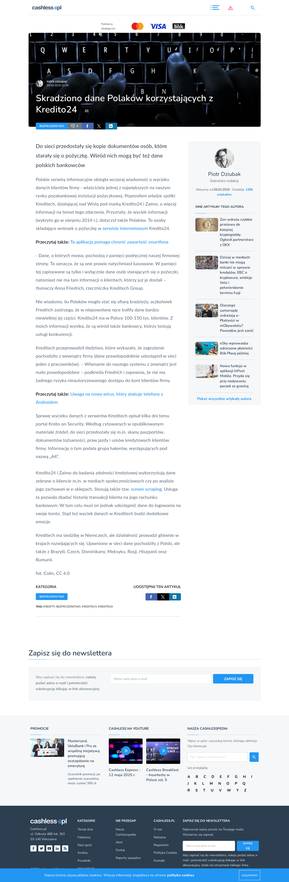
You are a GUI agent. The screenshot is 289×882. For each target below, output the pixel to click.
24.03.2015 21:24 (57, 85)
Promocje (39, 728)
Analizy (83, 853)
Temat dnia (85, 829)
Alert (119, 842)
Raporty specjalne (128, 858)
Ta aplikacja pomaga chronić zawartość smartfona (119, 241)
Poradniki (84, 860)
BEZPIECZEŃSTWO (51, 126)
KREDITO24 (105, 606)
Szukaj (120, 850)
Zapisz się (248, 845)
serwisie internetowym (125, 228)
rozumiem (249, 875)
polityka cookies (180, 875)
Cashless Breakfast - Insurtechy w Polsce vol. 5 (162, 774)
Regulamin (161, 845)
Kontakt (159, 860)
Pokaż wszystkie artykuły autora (224, 398)
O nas (158, 829)
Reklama (160, 837)
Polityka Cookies (165, 853)
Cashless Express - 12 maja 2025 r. (125, 772)
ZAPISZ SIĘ (233, 678)
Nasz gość (85, 845)
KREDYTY (49, 606)
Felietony (84, 837)
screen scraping (146, 489)
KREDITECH (89, 606)
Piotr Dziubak (57, 82)
